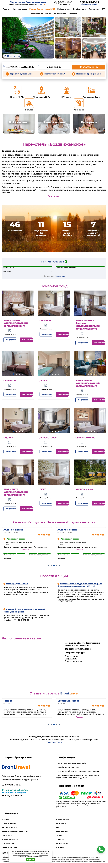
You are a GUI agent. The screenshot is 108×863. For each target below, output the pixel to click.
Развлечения (37, 13)
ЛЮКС (43, 489)
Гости (40, 66)
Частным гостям (9, 827)
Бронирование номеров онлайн (71, 763)
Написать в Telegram (14, 793)
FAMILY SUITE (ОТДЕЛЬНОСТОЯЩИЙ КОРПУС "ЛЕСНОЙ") (15, 492)
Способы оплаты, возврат (68, 767)
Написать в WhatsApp (15, 790)
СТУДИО (8, 438)
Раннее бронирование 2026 (42, 9)
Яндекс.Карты (71, 656)
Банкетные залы (9, 847)
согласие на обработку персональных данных (33, 855)
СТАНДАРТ (45, 320)
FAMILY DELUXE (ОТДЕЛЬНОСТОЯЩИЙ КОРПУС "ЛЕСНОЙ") (15, 323)
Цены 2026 (7, 835)
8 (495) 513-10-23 (89, 2)
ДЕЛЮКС (44, 380)
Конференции (79, 9)
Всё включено (64, 9)
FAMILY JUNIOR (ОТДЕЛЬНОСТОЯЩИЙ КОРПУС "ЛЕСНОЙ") (87, 383)
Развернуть (54, 196)
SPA (103, 9)
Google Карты (71, 659)
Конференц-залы (10, 839)
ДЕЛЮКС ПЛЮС (48, 438)
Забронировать (27, 340)
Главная (6, 9)
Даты (5, 66)
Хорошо (30, 860)
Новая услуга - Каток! (15, 584)
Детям (48, 13)
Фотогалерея (60, 13)
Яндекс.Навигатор (73, 661)
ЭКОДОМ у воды (84, 489)
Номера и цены (20, 9)
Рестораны (94, 9)
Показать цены (88, 67)
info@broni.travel (12, 795)
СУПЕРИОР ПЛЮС (85, 438)
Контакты (72, 13)
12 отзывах (60, 276)
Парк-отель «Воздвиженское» (28, 2)
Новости (60, 839)
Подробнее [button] (11, 340)
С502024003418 (54, 742)
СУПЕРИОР (9, 380)
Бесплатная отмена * (54, 74)
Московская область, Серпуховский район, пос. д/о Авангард (63, 3)
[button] (13, 314)
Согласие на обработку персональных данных (77, 771)
